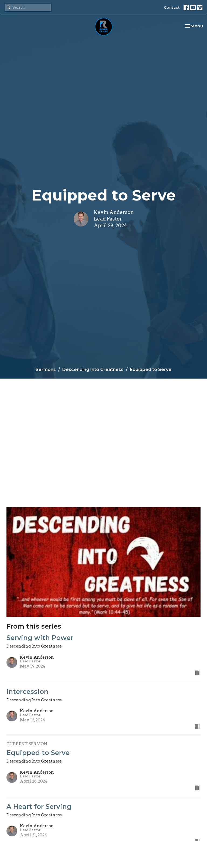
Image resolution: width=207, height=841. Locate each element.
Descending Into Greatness (92, 369)
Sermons (46, 369)
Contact (172, 7)
